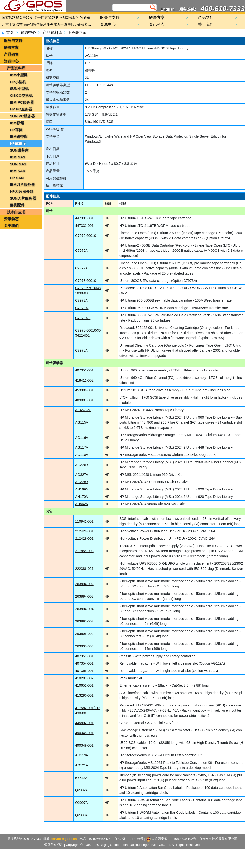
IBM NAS (17, 157)
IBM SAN (17, 171)
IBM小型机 (19, 75)
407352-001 (84, 370)
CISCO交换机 (21, 95)
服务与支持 (13, 40)
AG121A (81, 765)
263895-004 (84, 646)
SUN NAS (18, 164)
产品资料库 (52, 32)
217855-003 (84, 551)
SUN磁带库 (19, 150)
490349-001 (84, 745)
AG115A (81, 422)
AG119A (81, 755)
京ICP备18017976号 (129, 838)
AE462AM (83, 410)
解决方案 (11, 47)
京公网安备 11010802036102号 (171, 839)
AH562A (81, 504)
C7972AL (82, 268)
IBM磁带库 (19, 136)
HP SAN (17, 178)
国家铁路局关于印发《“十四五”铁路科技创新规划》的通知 (46, 18)
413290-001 (84, 695)
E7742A (81, 778)
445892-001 (84, 723)
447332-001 (84, 225)
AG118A (81, 455)
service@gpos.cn (64, 838)
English (168, 9)
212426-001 (84, 531)
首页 (10, 32)
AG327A (81, 475)
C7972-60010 (85, 236)
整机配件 (17, 205)
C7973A (81, 300)
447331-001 (84, 218)
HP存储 (16, 130)
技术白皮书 (16, 212)
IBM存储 (17, 123)
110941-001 (84, 521)
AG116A (81, 438)
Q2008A (81, 815)
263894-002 (84, 584)
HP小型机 (18, 82)
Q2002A (81, 790)
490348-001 (84, 733)
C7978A (81, 350)
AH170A (81, 497)
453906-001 (84, 390)
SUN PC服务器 (22, 116)
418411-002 (84, 380)
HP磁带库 (77, 32)
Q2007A (81, 803)
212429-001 (84, 538)
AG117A (81, 447)
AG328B (81, 482)
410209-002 (84, 678)
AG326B (81, 465)
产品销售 (11, 54)
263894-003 (84, 596)
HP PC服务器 (21, 109)
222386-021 (84, 569)
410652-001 (84, 685)
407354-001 (84, 663)
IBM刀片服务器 (22, 184)
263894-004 (84, 609)
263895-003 (84, 634)
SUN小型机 (19, 88)
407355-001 (84, 671)
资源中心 (28, 32)
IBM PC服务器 (22, 102)
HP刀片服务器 (21, 191)
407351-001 (84, 656)
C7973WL (82, 318)
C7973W (81, 308)
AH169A (81, 489)
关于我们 (11, 226)
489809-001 (84, 400)
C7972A (81, 250)
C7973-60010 (85, 281)
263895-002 (84, 621)
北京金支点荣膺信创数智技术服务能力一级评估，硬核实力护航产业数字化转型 (48, 24)
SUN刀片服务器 (23, 198)
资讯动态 (11, 219)
